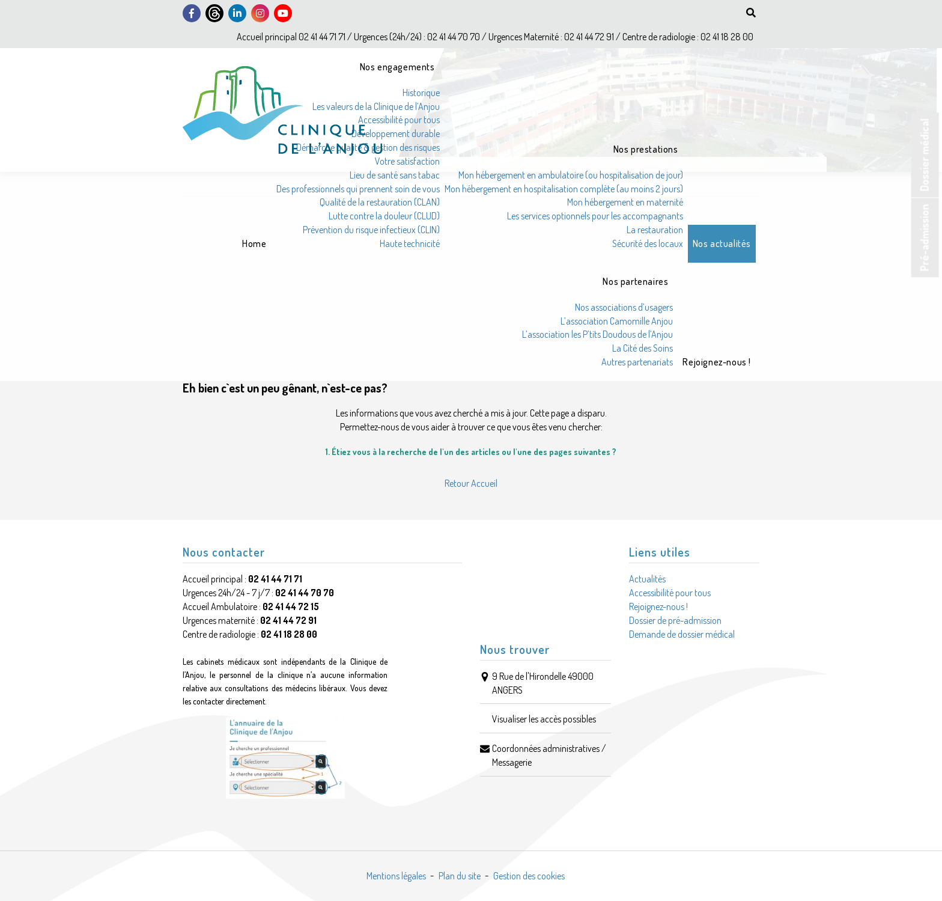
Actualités (647, 579)
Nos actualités (722, 243)
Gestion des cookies (529, 876)
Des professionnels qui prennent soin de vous (358, 189)
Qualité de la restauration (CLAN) (380, 202)
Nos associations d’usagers (624, 307)
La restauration (655, 230)
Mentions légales (396, 876)
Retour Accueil (471, 483)
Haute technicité (410, 243)
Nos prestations (645, 149)
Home (254, 243)
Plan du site (460, 876)
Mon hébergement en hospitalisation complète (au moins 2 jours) (564, 189)
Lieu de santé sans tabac (395, 175)
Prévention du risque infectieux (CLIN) (371, 230)
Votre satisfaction (407, 161)
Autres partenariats (637, 362)
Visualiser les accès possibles (544, 719)
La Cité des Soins (642, 348)
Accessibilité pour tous (399, 120)
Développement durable (395, 133)
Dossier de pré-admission (675, 620)
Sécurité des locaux (647, 243)
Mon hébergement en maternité (625, 202)
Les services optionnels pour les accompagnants (595, 216)
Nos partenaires (635, 281)
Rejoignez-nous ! (716, 362)
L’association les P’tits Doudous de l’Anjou (597, 334)
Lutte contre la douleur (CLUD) (384, 216)
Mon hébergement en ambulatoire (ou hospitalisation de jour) (570, 175)
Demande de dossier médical (682, 634)
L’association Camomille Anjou (617, 321)
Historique (421, 93)
